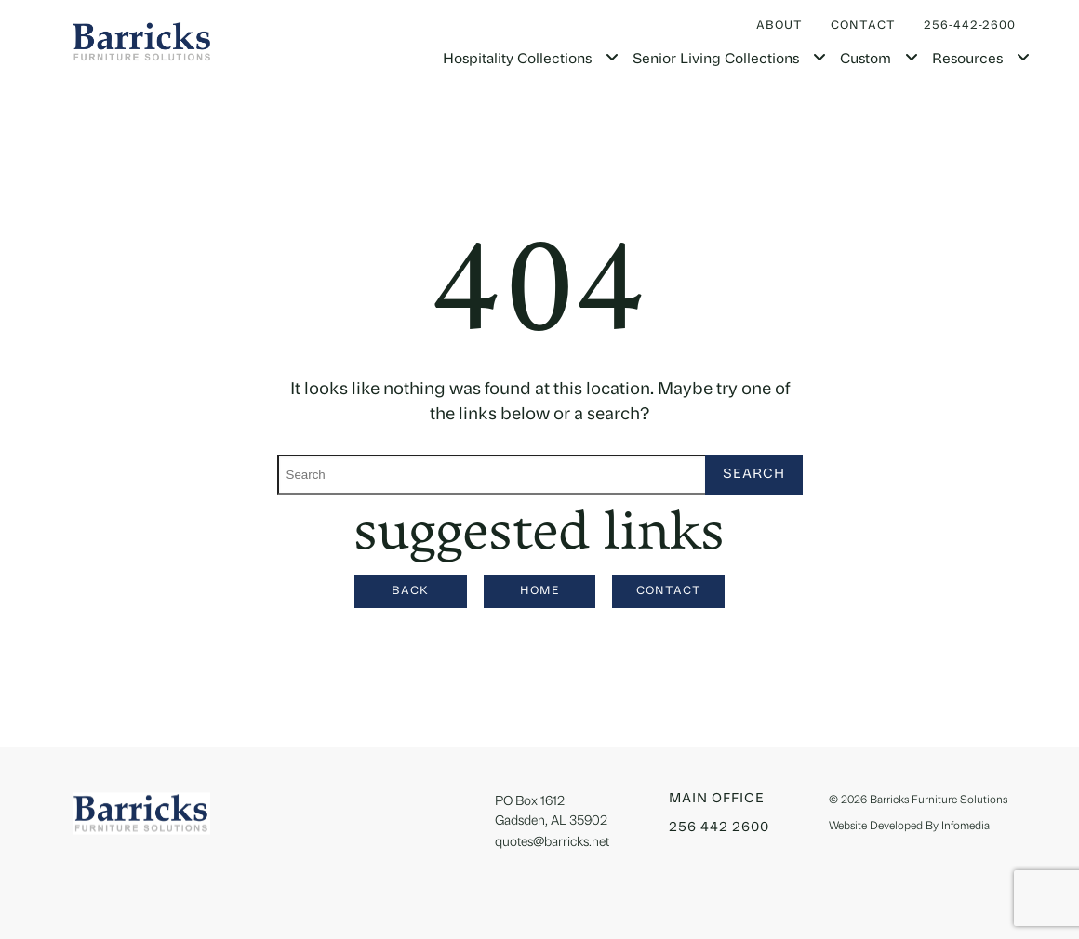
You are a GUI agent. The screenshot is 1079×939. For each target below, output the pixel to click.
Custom (865, 60)
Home (540, 591)
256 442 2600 (719, 828)
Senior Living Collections (716, 60)
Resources (967, 60)
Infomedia (965, 826)
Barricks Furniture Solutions (938, 800)
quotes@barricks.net (552, 843)
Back (410, 591)
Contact (863, 26)
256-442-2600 (970, 26)
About (779, 26)
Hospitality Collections (517, 60)
